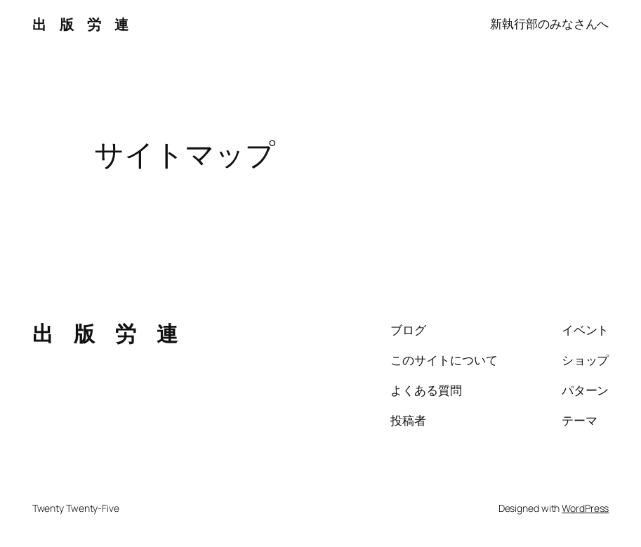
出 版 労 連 (80, 24)
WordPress (585, 508)
